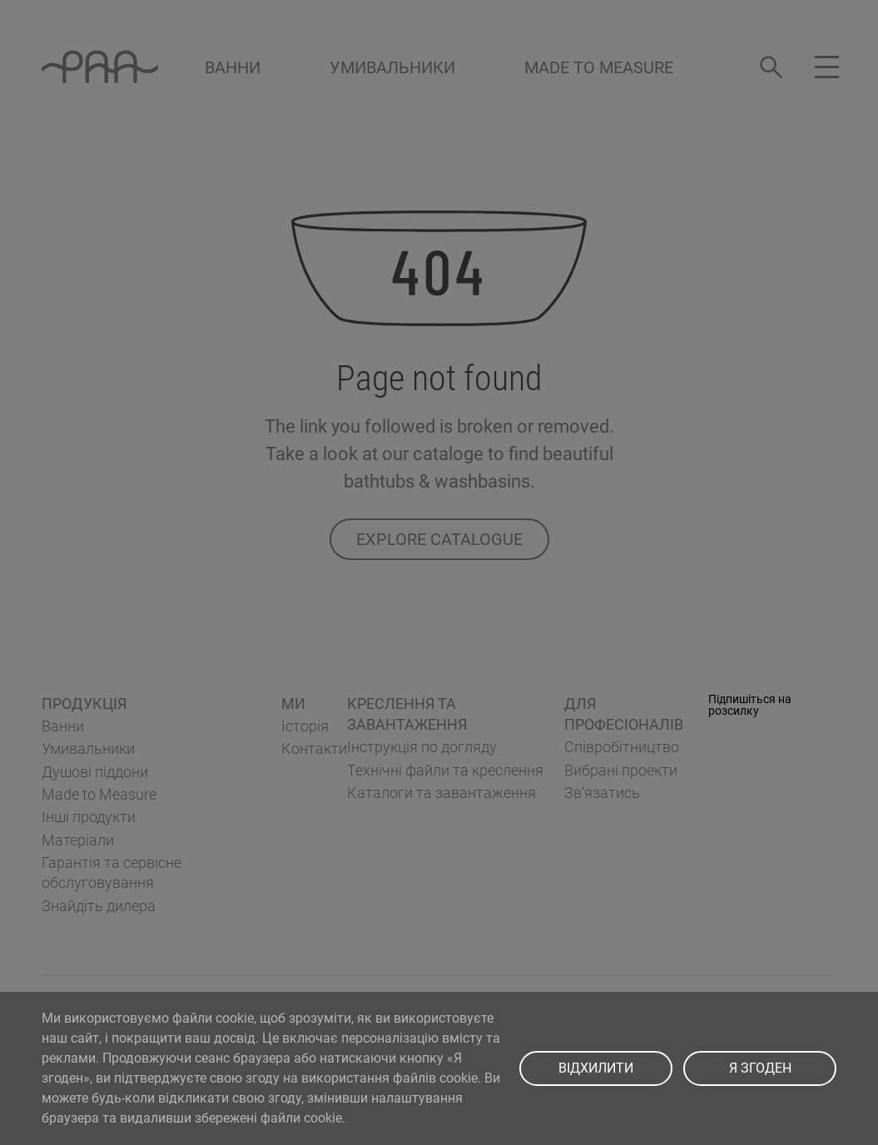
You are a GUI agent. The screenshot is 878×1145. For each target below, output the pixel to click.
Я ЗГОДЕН (760, 1068)
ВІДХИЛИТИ (595, 1068)
